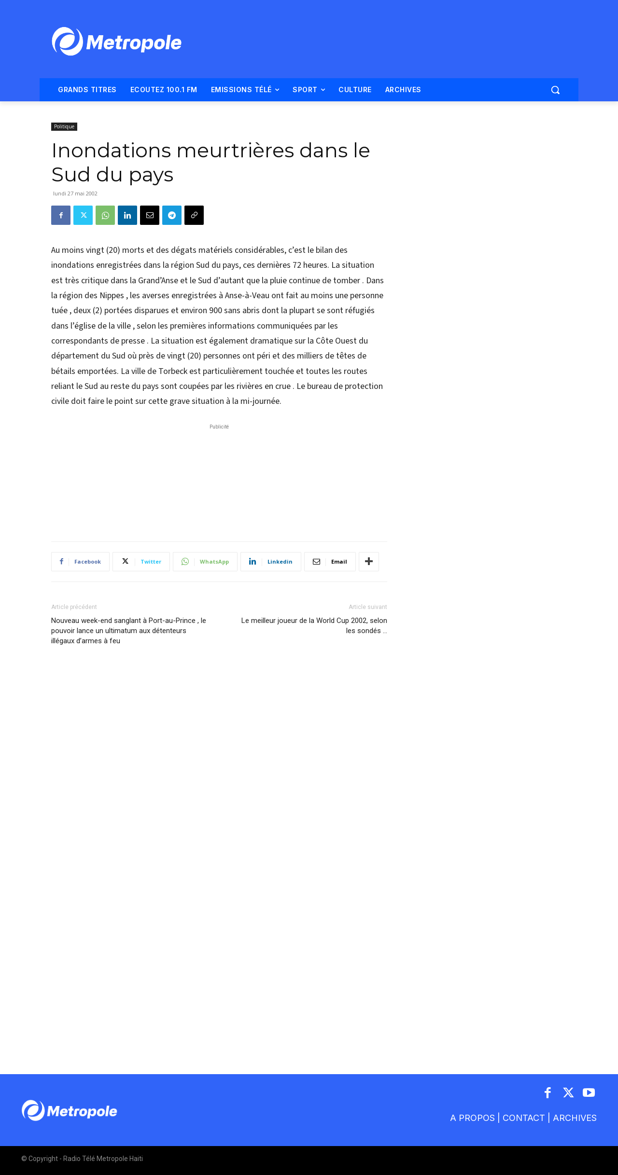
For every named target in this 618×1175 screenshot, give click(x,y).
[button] (555, 89)
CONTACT (524, 1118)
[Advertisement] (219, 478)
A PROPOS (473, 1118)
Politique (64, 126)
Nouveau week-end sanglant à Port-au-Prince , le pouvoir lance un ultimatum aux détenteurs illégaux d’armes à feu (128, 630)
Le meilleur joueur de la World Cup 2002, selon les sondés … (314, 625)
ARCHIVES (575, 1118)
